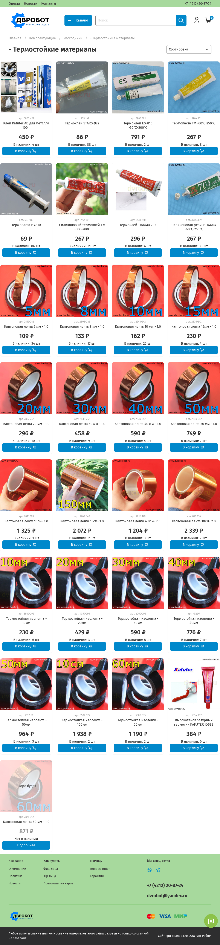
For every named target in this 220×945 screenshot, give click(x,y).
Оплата (14, 4)
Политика (16, 876)
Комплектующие (42, 38)
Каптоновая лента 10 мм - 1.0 (138, 326)
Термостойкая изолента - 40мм (194, 620)
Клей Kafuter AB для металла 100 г (26, 125)
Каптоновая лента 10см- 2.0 (194, 521)
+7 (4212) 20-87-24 (198, 4)
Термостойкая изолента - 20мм (82, 620)
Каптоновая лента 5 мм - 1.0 (26, 326)
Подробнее (26, 845)
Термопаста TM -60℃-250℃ (193, 123)
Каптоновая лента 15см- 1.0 (82, 521)
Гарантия (97, 876)
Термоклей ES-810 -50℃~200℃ (138, 125)
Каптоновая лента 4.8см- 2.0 (137, 521)
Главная (15, 38)
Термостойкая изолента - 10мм (26, 620)
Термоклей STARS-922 (82, 123)
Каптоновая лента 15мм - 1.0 (193, 326)
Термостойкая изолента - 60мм (138, 722)
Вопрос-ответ (100, 869)
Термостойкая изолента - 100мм (82, 722)
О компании (17, 869)
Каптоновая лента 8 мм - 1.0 (82, 326)
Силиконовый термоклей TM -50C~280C (82, 227)
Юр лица (49, 876)
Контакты (48, 4)
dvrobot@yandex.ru (167, 896)
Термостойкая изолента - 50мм (26, 722)
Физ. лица (50, 869)
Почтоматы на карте (58, 883)
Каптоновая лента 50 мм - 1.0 (194, 424)
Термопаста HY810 (26, 225)
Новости (30, 4)
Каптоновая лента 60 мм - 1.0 (26, 822)
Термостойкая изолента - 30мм (138, 620)
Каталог (78, 20)
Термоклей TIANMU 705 (138, 225)
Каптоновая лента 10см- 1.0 (26, 521)
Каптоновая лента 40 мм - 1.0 (138, 424)
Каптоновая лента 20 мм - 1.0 (26, 424)
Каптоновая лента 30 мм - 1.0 (82, 424)
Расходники (73, 38)
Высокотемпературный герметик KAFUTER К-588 (194, 722)
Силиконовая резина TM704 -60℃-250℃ (193, 227)
